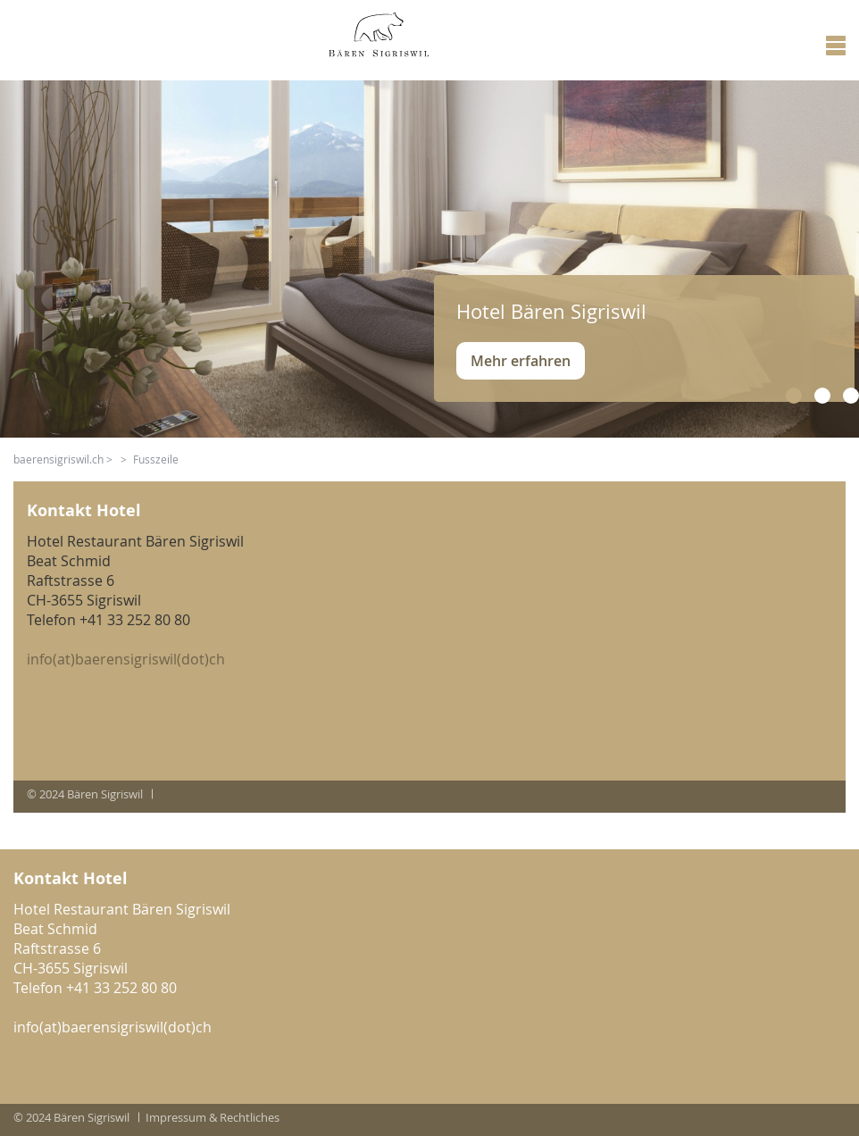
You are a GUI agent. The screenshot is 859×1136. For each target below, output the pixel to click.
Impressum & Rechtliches (226, 794)
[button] (794, 396)
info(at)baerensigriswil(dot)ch (126, 659)
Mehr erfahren (521, 361)
